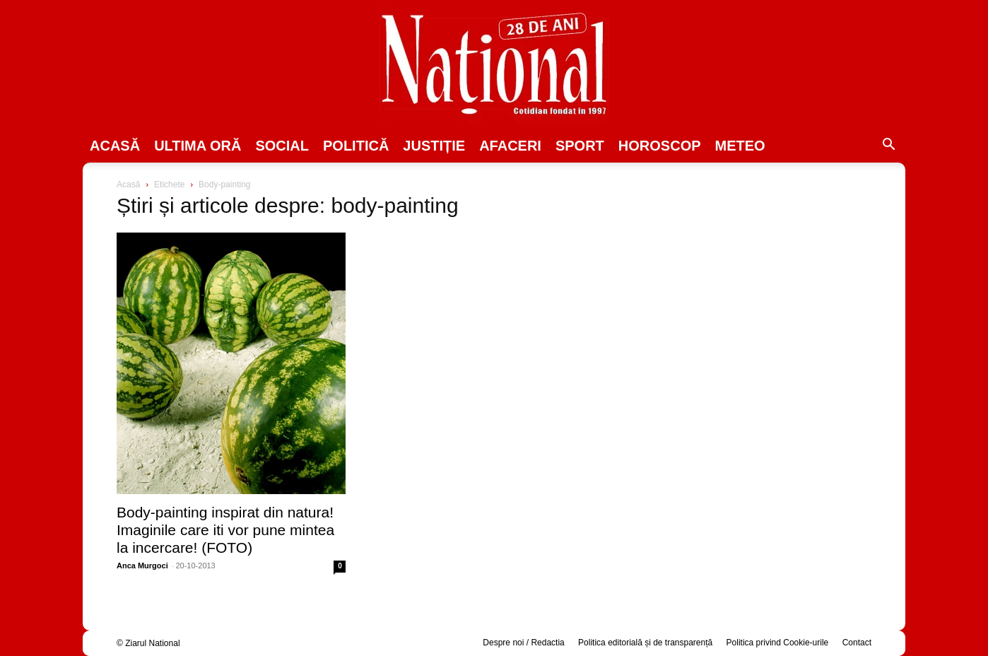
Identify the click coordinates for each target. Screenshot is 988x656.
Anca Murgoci (142, 565)
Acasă (115, 145)
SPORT (579, 145)
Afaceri (510, 145)
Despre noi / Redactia (523, 643)
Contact (856, 643)
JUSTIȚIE (434, 145)
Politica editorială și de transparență (645, 643)
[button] (888, 146)
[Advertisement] (757, 287)
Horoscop (659, 145)
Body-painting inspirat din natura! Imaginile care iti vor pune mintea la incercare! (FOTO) (225, 530)
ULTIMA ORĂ (197, 145)
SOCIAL (282, 145)
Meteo (740, 145)
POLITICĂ (356, 145)
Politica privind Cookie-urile (778, 643)
